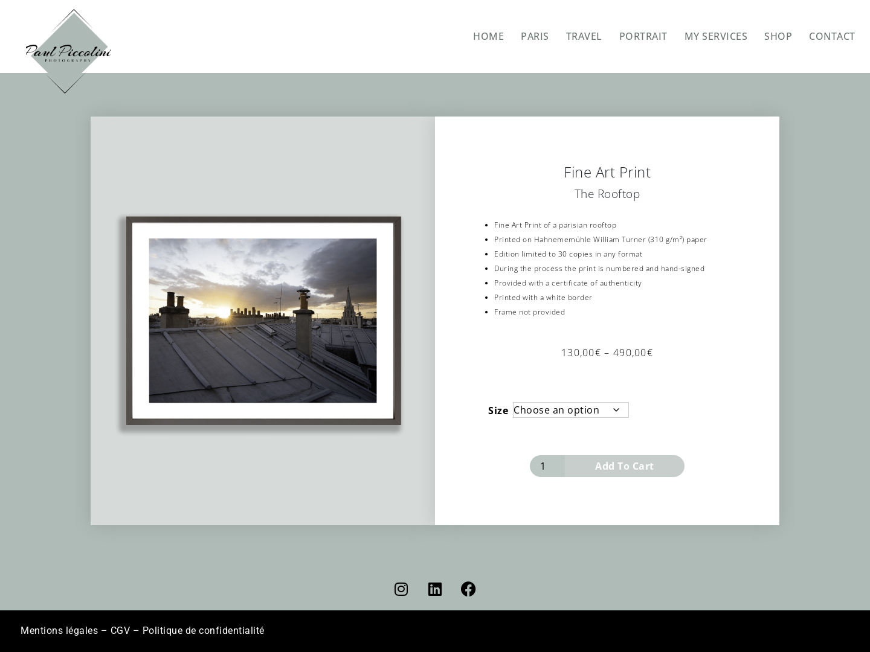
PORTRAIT (643, 36)
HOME (488, 36)
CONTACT (832, 36)
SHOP (778, 36)
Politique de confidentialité (204, 630)
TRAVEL (584, 36)
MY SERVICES (716, 36)
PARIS (535, 36)
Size (498, 410)
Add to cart (624, 466)
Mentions (59, 630)
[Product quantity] (547, 466)
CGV (120, 630)
